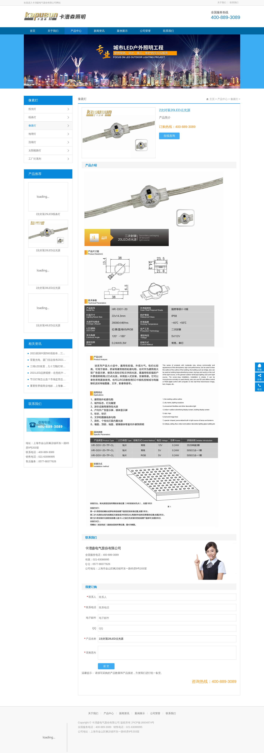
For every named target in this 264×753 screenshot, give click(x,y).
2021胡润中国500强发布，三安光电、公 (48, 353)
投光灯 (32, 108)
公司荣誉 (145, 30)
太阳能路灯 (34, 150)
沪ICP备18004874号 (142, 722)
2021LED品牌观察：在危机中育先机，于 (48, 372)
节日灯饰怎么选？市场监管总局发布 (48, 379)
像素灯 (33, 100)
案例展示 (122, 30)
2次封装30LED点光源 (48, 287)
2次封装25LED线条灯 (48, 214)
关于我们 (221, 2)
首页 (32, 30)
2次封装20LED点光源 (48, 250)
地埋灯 (32, 133)
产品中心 (76, 30)
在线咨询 (169, 135)
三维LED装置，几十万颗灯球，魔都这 (48, 366)
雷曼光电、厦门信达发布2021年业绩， (48, 359)
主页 (212, 99)
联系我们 (234, 2)
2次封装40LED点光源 (48, 325)
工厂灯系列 (34, 158)
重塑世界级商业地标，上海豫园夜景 (48, 385)
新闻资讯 (99, 30)
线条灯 (32, 117)
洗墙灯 (32, 142)
